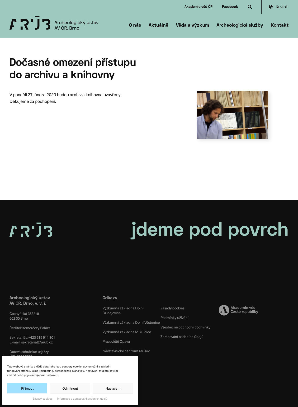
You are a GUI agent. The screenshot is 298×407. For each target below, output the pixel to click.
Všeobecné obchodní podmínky (185, 327)
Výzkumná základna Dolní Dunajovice (123, 310)
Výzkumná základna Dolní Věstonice (131, 322)
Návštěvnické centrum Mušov (126, 350)
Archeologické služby (240, 25)
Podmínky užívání (175, 317)
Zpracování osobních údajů (182, 336)
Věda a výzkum (192, 25)
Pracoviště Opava (116, 341)
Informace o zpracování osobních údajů (82, 398)
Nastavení (112, 388)
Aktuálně (158, 25)
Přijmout (27, 388)
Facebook (230, 7)
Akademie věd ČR (198, 7)
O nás (135, 25)
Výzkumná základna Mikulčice (127, 331)
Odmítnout (70, 388)
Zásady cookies (42, 398)
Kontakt (280, 25)
